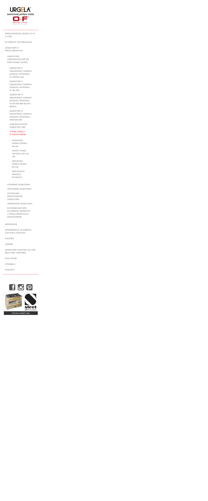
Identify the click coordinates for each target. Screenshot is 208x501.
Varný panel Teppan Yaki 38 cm (20, 154)
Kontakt (10, 270)
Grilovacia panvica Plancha (18, 174)
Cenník (9, 244)
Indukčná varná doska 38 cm (19, 143)
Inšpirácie (11, 224)
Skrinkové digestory (20, 204)
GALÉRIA (9, 238)
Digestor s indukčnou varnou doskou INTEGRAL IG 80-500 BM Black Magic (21, 101)
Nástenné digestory (19, 189)
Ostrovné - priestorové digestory (15, 196)
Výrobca (10, 264)
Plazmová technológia (18, 42)
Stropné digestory (18, 185)
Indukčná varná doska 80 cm (19, 164)
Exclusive (11, 258)
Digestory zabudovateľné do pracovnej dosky (18, 59)
